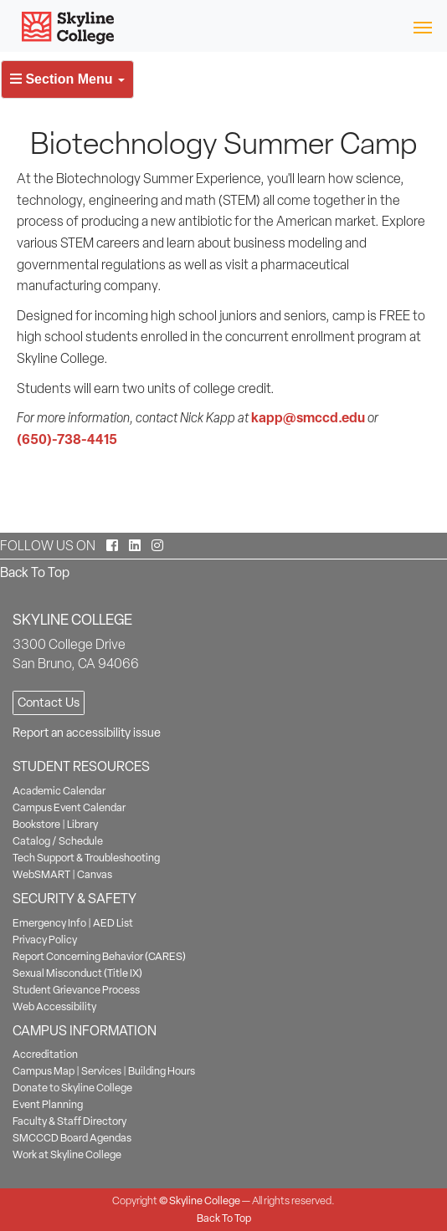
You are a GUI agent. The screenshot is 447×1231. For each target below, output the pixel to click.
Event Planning (48, 1104)
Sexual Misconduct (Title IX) (77, 973)
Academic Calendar (59, 791)
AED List (113, 923)
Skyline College (204, 1200)
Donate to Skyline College (72, 1087)
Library (82, 824)
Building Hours (161, 1071)
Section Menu (67, 79)
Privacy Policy (45, 939)
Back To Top (34, 572)
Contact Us (49, 702)
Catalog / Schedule (58, 841)
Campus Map (43, 1071)
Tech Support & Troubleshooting (86, 857)
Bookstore (36, 824)
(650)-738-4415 (67, 439)
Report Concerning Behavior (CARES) (99, 956)
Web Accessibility (54, 1006)
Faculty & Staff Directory (69, 1121)
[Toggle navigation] (422, 26)
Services (101, 1071)
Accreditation (45, 1054)
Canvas (94, 874)
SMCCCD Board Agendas (72, 1138)
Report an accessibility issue (87, 732)
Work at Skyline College (67, 1154)
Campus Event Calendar (69, 807)
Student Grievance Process (76, 990)
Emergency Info (49, 923)
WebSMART (41, 874)
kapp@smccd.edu (308, 417)
